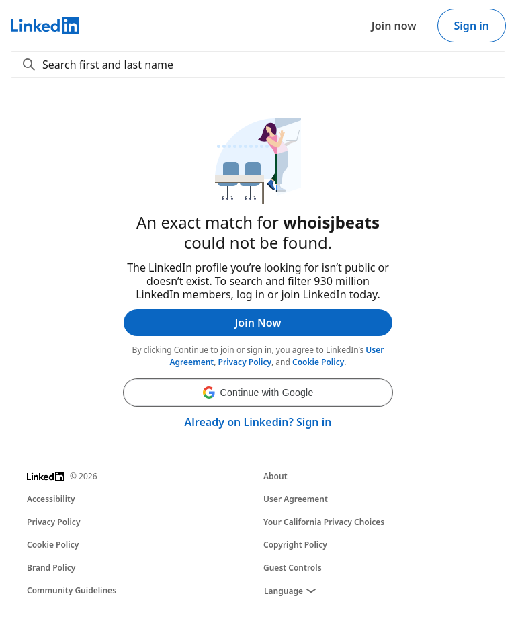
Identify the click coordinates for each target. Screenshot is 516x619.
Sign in (471, 25)
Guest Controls (292, 567)
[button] (258, 392)
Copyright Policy (295, 544)
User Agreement (295, 499)
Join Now (257, 322)
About (275, 476)
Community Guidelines (71, 590)
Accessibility (51, 499)
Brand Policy (51, 567)
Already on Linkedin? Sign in (258, 422)
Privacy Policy (244, 362)
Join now (394, 25)
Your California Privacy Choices (323, 522)
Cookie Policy (318, 362)
